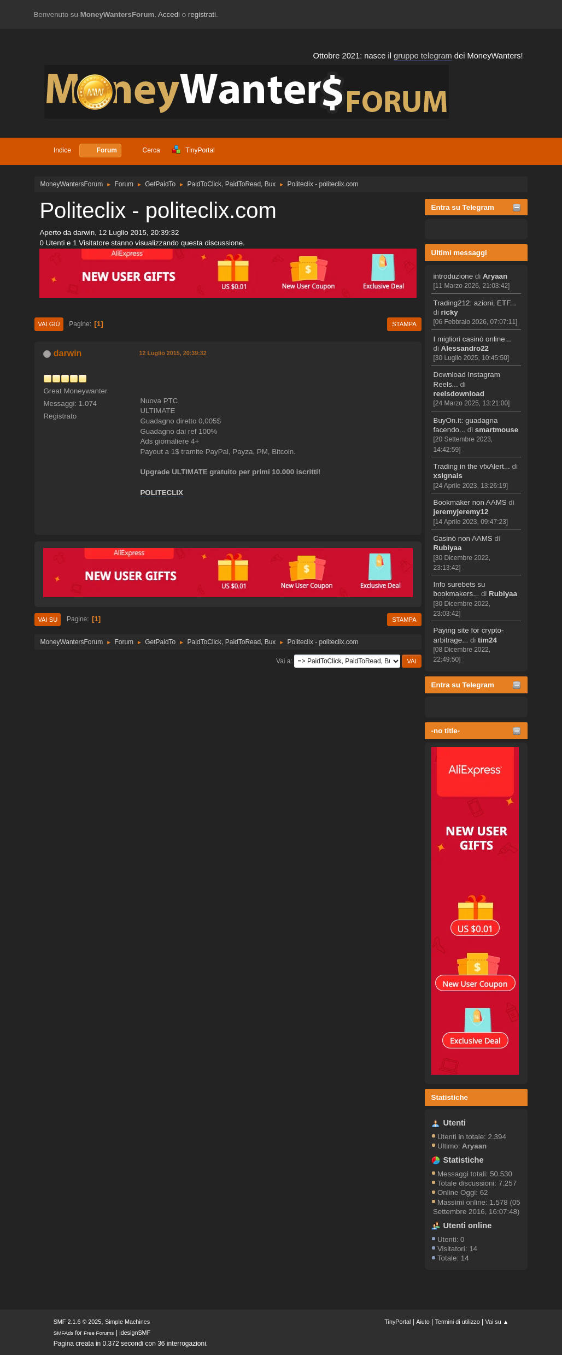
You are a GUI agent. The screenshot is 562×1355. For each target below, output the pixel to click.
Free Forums (99, 1333)
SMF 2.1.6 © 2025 (78, 1321)
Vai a (283, 661)
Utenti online (467, 1225)
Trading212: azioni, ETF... (475, 303)
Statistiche (449, 1097)
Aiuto (423, 1321)
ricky (449, 312)
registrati (202, 14)
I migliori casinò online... (472, 339)
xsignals (448, 476)
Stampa (404, 324)
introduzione (453, 276)
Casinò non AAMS (463, 538)
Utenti (454, 1122)
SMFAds (64, 1333)
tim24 (487, 640)
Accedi (169, 14)
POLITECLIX (161, 492)
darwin (68, 353)
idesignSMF (134, 1332)
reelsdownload (459, 394)
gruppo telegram (423, 55)
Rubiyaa (448, 548)
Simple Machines (127, 1321)
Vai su (47, 619)
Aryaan (495, 276)
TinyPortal (397, 1321)
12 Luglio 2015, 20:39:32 (172, 353)
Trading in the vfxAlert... (472, 466)
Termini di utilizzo (457, 1321)
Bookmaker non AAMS (470, 502)
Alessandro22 (465, 348)
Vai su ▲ (497, 1321)
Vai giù (49, 324)
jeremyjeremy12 (461, 512)
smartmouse (496, 430)
